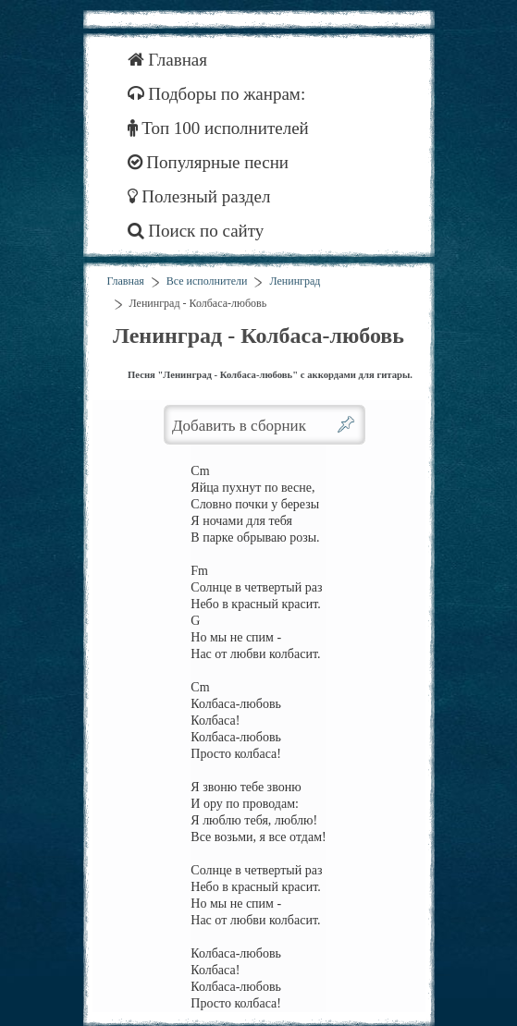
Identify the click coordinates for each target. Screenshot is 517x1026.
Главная (168, 59)
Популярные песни (208, 162)
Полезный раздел (199, 196)
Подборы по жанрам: (217, 94)
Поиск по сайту (196, 230)
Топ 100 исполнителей (218, 128)
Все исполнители (207, 281)
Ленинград (294, 281)
